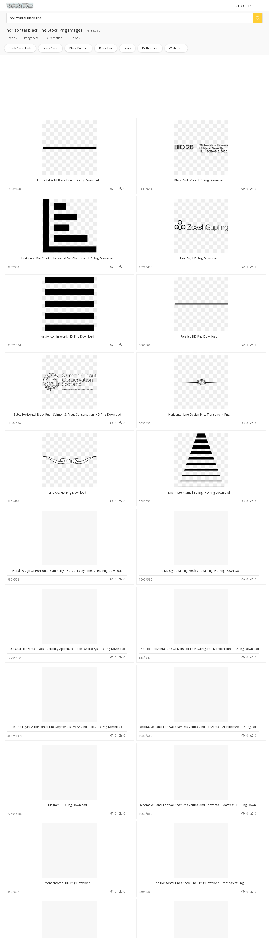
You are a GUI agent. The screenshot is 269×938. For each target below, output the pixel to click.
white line (176, 48)
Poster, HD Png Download (189, 728)
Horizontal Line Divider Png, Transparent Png (90, 519)
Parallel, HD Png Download (30, 241)
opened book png (20, 901)
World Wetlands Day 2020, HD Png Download (91, 449)
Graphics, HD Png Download (30, 449)
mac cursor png (18, 906)
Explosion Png (48, 901)
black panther (78, 48)
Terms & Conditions (85, 914)
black (127, 48)
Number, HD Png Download (189, 449)
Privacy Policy (81, 910)
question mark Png (51, 906)
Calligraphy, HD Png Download (241, 728)
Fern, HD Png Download (188, 519)
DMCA (76, 907)
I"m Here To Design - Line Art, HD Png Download (41, 797)
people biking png (19, 916)
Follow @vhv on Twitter (150, 885)
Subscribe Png (48, 891)
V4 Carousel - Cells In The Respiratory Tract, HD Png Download (50, 658)
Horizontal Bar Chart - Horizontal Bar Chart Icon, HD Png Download (159, 172)
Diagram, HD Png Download (83, 380)
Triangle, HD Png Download (136, 519)
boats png (15, 881)
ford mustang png (19, 891)
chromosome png (20, 886)
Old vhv (77, 917)
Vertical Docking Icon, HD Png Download (140, 449)
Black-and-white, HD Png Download (85, 172)
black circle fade (20, 48)
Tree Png (45, 881)
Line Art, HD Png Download (189, 172)
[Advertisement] (126, 87)
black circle (50, 48)
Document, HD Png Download (136, 588)
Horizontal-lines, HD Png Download (243, 449)
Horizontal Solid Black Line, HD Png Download (39, 172)
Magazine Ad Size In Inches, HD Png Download (39, 728)
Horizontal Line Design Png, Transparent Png (143, 241)
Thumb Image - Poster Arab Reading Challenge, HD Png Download (105, 658)
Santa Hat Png (48, 911)
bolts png (14, 911)
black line (106, 48)
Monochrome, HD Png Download (189, 380)
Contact (77, 899)
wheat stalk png (18, 896)
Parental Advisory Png (53, 896)
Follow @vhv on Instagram (152, 880)
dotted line (150, 48)
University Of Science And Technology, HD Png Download (46, 588)
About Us (78, 903)
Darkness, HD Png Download (83, 728)
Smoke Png (46, 886)
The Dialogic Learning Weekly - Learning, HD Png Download (101, 311)
